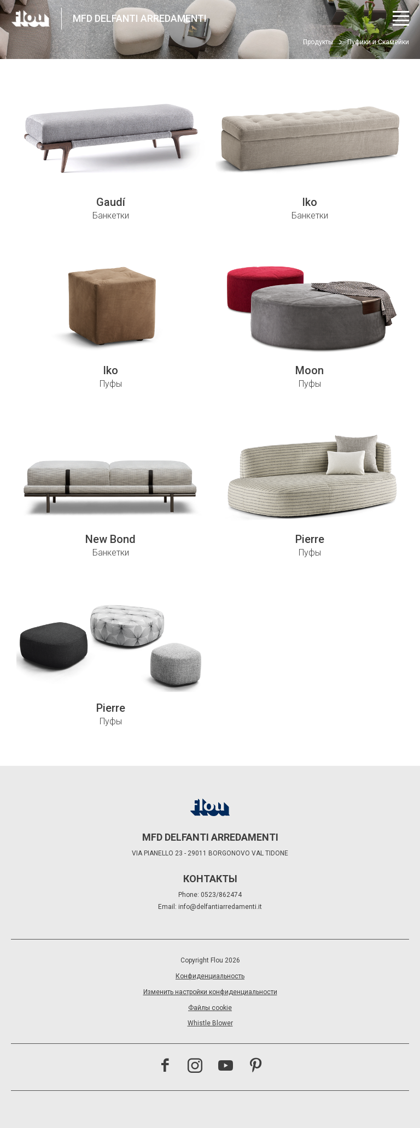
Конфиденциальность (210, 976)
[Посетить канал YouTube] (226, 1067)
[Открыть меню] (401, 18)
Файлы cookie (210, 1008)
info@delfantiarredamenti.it (220, 907)
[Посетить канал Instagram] (195, 1067)
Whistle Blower (210, 1023)
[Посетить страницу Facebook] (165, 1067)
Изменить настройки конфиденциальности (210, 992)
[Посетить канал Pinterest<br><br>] (255, 1067)
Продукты (318, 42)
